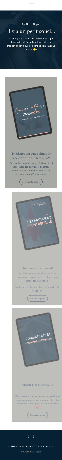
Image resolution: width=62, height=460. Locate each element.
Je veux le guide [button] (31, 181)
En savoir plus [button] (42, 298)
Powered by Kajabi (31, 451)
